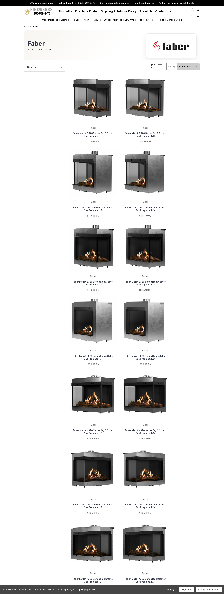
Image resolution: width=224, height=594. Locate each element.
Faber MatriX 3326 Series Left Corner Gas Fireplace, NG (89, 194)
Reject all (187, 589)
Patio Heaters (146, 19)
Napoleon (126, 497)
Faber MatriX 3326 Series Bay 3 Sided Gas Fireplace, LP (89, 127)
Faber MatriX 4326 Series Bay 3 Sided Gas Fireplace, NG (89, 327)
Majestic (125, 501)
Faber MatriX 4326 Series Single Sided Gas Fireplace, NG (89, 460)
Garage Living (174, 19)
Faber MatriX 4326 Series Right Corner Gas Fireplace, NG (134, 394)
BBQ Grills (130, 19)
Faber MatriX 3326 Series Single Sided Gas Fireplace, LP (89, 260)
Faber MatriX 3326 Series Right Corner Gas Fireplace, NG (179, 194)
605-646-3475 (35, 499)
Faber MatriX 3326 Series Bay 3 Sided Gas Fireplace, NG (134, 127)
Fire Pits (160, 19)
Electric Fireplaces (71, 19)
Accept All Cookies (209, 589)
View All (125, 523)
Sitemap (48, 567)
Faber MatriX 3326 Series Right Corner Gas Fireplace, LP (134, 194)
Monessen (126, 518)
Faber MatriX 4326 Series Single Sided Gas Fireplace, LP (179, 394)
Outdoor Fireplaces (178, 505)
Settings (171, 589)
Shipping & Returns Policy (119, 11)
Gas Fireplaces (50, 19)
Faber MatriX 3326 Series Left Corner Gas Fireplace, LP (179, 127)
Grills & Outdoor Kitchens (181, 514)
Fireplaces (174, 497)
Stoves (97, 19)
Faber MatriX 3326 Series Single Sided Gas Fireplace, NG (134, 260)
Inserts (87, 19)
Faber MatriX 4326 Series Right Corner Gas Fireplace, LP (89, 394)
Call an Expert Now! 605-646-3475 (76, 3)
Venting (172, 523)
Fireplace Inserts (177, 501)
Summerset (127, 505)
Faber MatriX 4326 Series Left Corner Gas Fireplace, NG (179, 327)
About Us (146, 11)
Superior (125, 510)
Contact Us (79, 510)
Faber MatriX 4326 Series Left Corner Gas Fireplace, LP (134, 327)
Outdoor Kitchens (113, 19)
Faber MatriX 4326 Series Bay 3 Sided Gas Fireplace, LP (179, 260)
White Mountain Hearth (132, 514)
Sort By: (172, 66)
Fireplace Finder (86, 11)
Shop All (65, 11)
